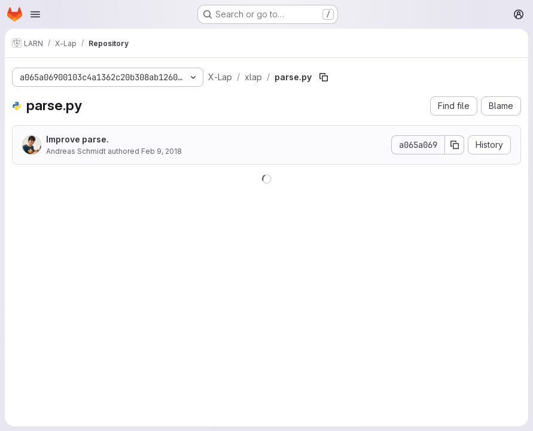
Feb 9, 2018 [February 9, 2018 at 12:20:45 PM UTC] (161, 151)
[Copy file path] (323, 77)
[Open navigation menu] (35, 14)
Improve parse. (77, 139)
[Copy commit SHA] (454, 144)
